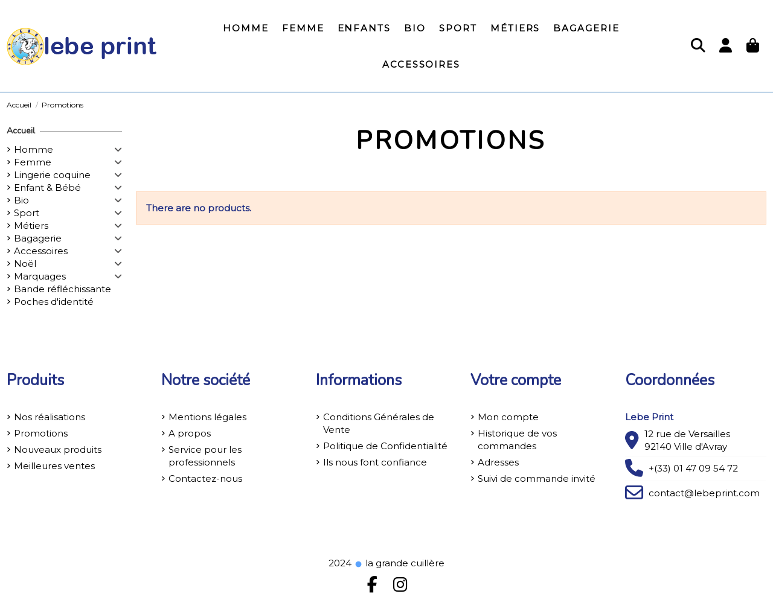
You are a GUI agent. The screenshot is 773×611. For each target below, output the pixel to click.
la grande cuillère (399, 563)
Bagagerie (38, 238)
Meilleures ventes (54, 466)
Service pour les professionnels (205, 456)
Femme (32, 162)
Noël (25, 263)
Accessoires (41, 251)
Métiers (31, 225)
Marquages (40, 276)
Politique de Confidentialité (385, 446)
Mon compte (508, 417)
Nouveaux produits (57, 449)
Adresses (498, 462)
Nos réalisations (49, 417)
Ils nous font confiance (375, 462)
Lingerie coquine (52, 175)
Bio (21, 200)
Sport (26, 213)
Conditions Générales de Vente (378, 423)
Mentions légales (207, 417)
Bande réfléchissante (62, 289)
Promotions (41, 433)
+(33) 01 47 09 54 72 (693, 468)
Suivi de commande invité (536, 478)
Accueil (21, 130)
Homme (33, 149)
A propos (189, 433)
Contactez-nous (205, 478)
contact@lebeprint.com (704, 493)
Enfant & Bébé (47, 187)
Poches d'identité (54, 301)
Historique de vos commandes (517, 439)
